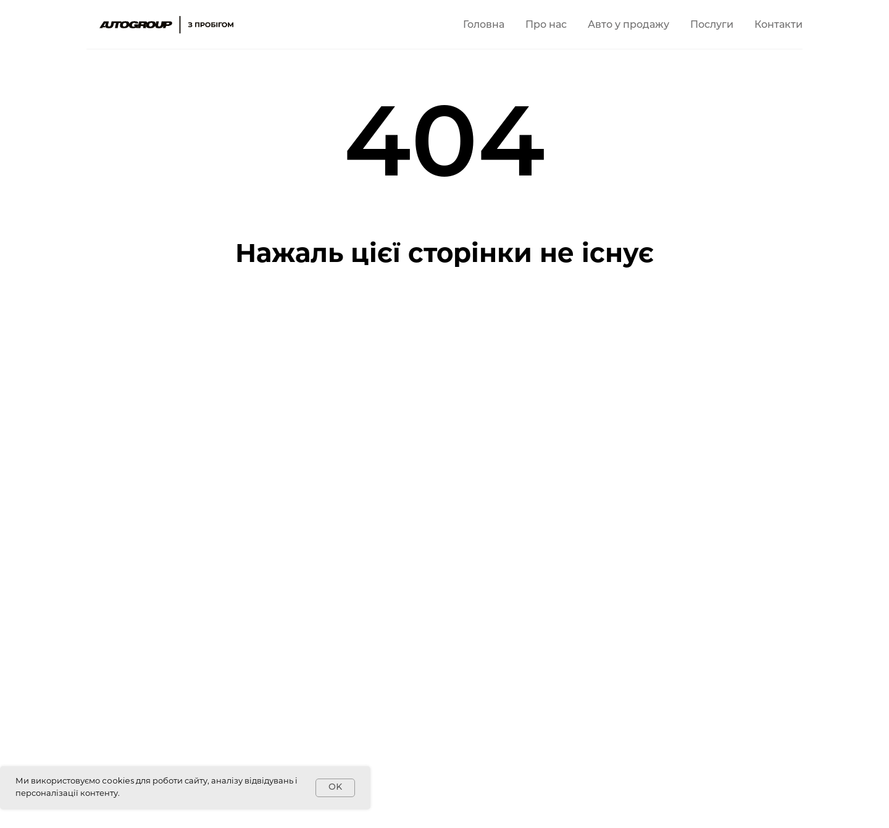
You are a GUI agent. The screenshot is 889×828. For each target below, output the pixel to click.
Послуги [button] (711, 25)
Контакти (778, 25)
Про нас (546, 25)
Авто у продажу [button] (628, 25)
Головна (483, 25)
